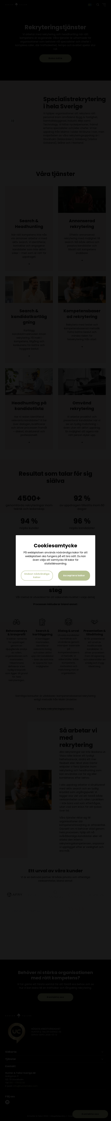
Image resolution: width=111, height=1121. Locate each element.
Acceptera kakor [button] (74, 575)
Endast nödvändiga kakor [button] (37, 575)
